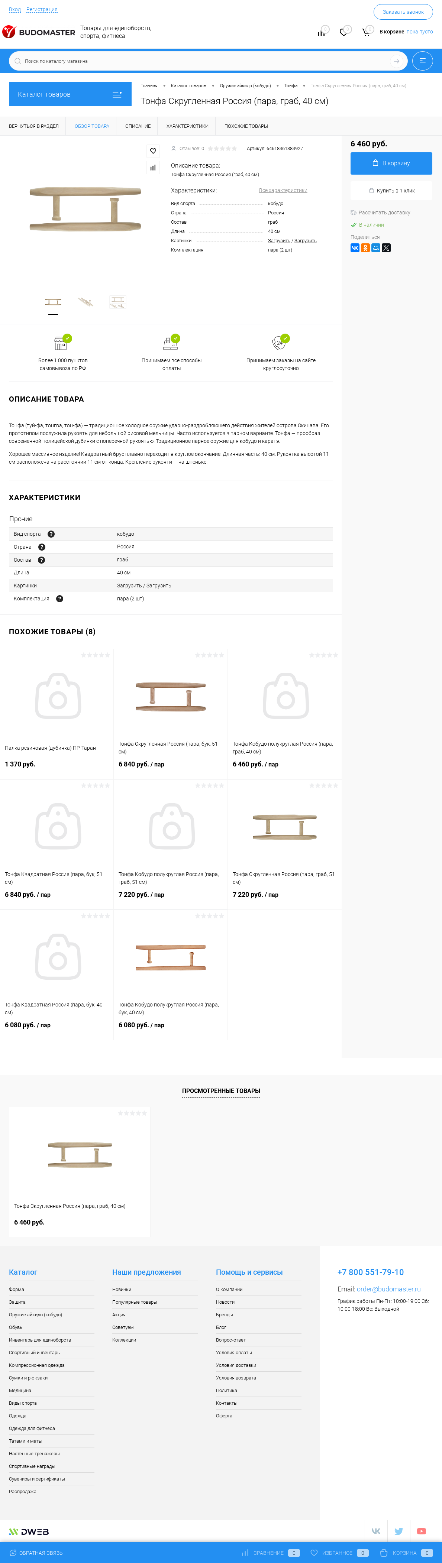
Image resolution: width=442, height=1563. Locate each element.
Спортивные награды (32, 1466)
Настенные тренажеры (34, 1453)
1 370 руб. (57, 768)
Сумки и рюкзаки (28, 1378)
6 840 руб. (170, 768)
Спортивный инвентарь (34, 1352)
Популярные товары (134, 1302)
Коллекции (124, 1340)
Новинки (121, 1289)
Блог (221, 1327)
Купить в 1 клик (391, 191)
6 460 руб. (285, 768)
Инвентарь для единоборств (40, 1340)
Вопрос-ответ (231, 1340)
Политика (226, 1390)
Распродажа (22, 1491)
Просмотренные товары (221, 1091)
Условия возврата (236, 1378)
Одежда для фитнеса (32, 1428)
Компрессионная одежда (37, 1365)
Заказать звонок (403, 12)
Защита (17, 1302)
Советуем (123, 1327)
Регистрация (42, 9)
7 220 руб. (170, 899)
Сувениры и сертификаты (37, 1479)
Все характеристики (283, 190)
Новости (225, 1302)
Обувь (15, 1327)
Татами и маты (25, 1441)
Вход (15, 9)
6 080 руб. (57, 1029)
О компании (229, 1289)
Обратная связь (36, 1553)
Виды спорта (23, 1403)
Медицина (20, 1390)
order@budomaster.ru (389, 1289)
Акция (119, 1314)
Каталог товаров (70, 94)
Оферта (224, 1415)
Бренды (224, 1314)
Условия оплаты (234, 1352)
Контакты (227, 1403)
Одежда (17, 1415)
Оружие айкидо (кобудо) (35, 1314)
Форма (16, 1289)
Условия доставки (236, 1365)
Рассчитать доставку (380, 212)
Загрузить (279, 240)
